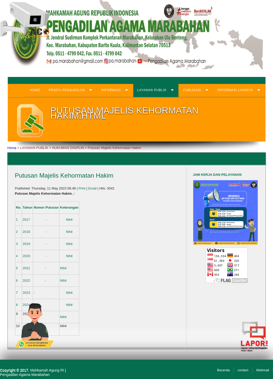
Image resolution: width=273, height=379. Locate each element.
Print (82, 188)
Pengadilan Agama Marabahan (25, 375)
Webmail (262, 370)
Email (92, 188)
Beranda (223, 370)
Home (12, 148)
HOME (35, 90)
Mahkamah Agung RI (47, 370)
